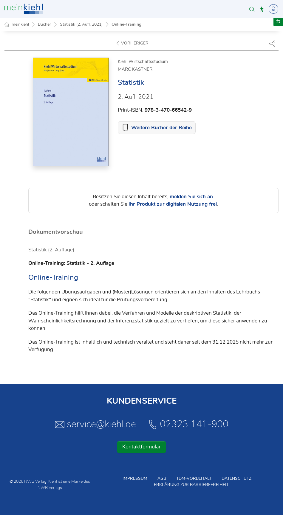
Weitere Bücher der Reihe (161, 127)
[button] (252, 9)
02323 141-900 (188, 424)
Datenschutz (236, 478)
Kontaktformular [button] (141, 447)
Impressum (135, 478)
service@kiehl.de (95, 424)
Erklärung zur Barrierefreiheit (191, 485)
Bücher (44, 24)
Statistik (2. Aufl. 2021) (81, 24)
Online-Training (126, 24)
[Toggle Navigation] (273, 9)
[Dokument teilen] (272, 43)
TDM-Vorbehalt (193, 478)
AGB (161, 478)
